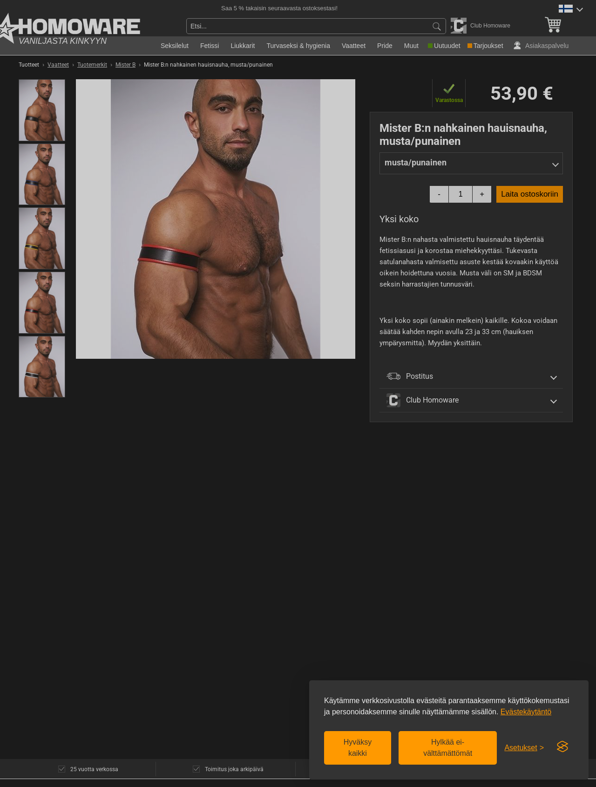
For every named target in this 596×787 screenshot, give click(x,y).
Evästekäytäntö (526, 712)
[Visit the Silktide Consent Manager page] (562, 747)
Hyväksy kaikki (358, 747)
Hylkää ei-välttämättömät (447, 747)
